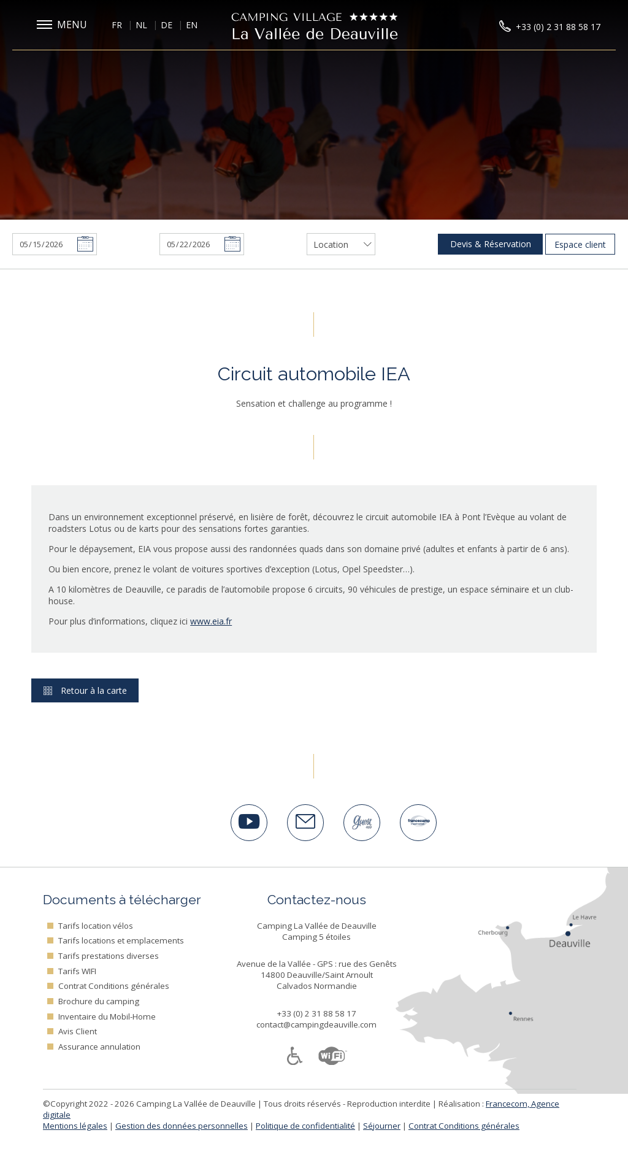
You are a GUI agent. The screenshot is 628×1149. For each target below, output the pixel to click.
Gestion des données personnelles (181, 1125)
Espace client (580, 244)
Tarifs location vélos (95, 925)
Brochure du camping (98, 1001)
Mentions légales (75, 1125)
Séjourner (381, 1125)
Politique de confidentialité (305, 1125)
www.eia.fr (211, 621)
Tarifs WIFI (77, 971)
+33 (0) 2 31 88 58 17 (316, 1013)
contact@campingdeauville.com (316, 1024)
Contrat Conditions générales (113, 985)
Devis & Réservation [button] (490, 244)
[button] (64, 24)
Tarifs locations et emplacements (121, 940)
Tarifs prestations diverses (108, 955)
